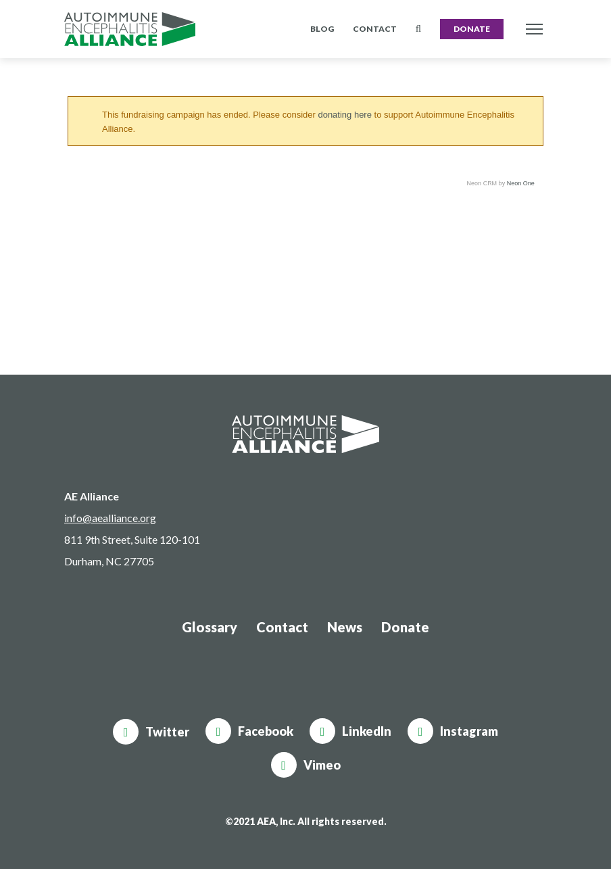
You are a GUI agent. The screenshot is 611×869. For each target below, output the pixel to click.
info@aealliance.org (110, 517)
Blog (322, 29)
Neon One (521, 183)
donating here (345, 115)
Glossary (209, 627)
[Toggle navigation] (533, 29)
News (344, 627)
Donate (472, 29)
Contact (375, 29)
